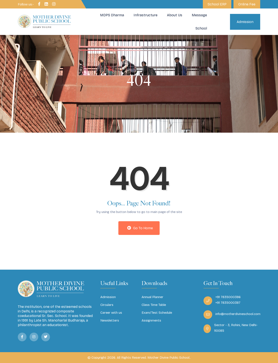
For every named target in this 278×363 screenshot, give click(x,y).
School (201, 28)
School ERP (217, 4)
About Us (174, 15)
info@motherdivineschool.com (237, 314)
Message (199, 15)
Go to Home (140, 228)
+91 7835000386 (228, 297)
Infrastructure (145, 15)
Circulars (106, 305)
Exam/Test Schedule (157, 313)
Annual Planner (152, 297)
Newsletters (109, 320)
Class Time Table (154, 305)
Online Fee (246, 4)
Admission (245, 22)
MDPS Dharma (112, 15)
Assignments (151, 320)
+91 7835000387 (227, 303)
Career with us (111, 313)
